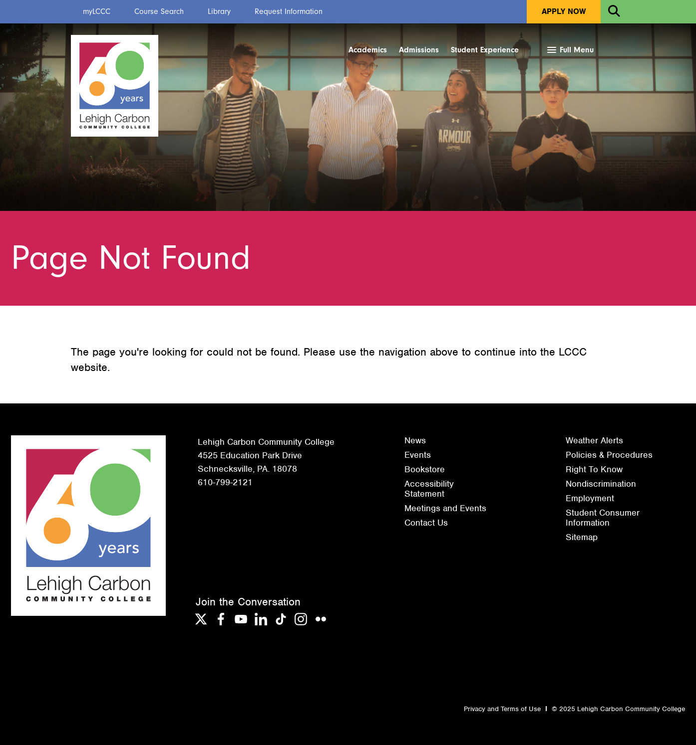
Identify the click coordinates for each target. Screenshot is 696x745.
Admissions (419, 49)
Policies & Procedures (609, 454)
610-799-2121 (225, 482)
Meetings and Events (445, 508)
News (415, 440)
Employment (590, 498)
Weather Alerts (594, 440)
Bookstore (424, 469)
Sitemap (582, 537)
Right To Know (594, 469)
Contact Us (426, 522)
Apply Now (564, 11)
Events (417, 454)
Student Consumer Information (603, 517)
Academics (367, 49)
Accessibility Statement (429, 488)
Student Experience (485, 49)
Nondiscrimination (601, 483)
